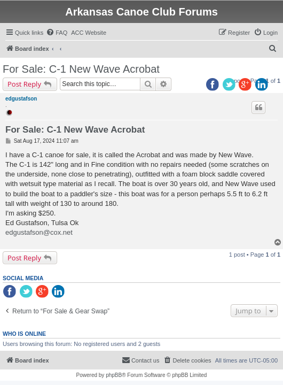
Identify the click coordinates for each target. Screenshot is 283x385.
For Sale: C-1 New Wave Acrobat (81, 69)
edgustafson (21, 99)
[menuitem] (56, 32)
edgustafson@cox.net (39, 232)
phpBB (114, 375)
